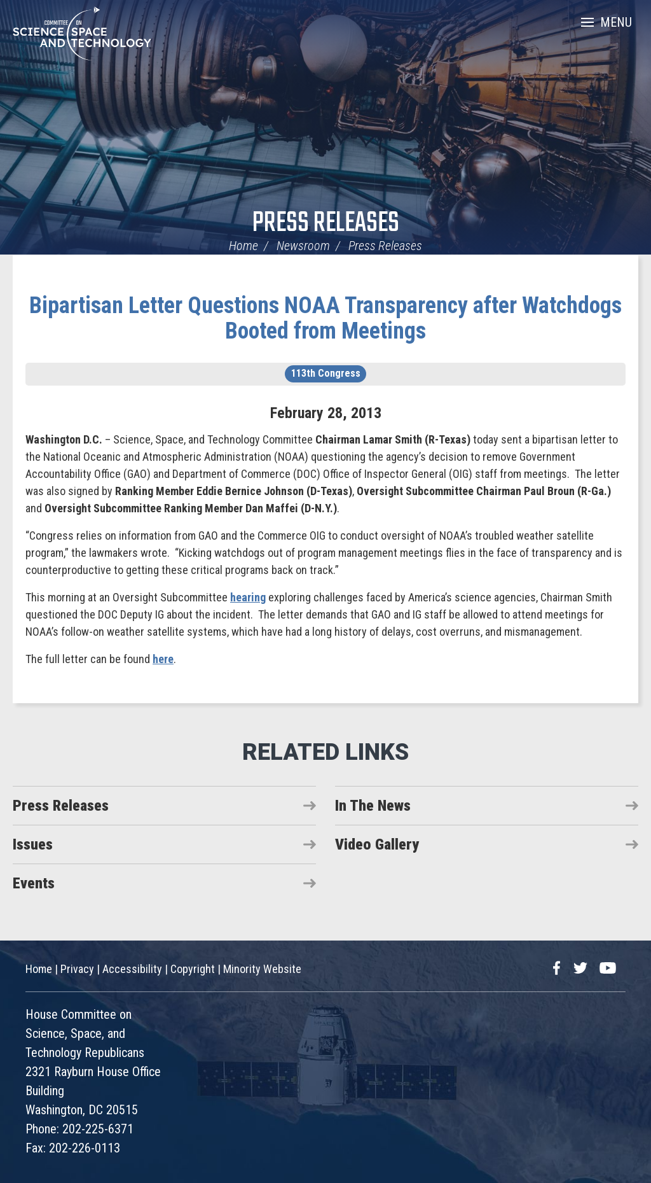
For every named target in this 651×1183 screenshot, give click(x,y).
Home (243, 245)
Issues (33, 844)
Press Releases (325, 224)
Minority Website (262, 969)
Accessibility (132, 969)
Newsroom (303, 245)
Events (34, 883)
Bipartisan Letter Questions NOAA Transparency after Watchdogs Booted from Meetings (325, 318)
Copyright (192, 969)
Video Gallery (377, 844)
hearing (248, 597)
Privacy (77, 969)
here (163, 659)
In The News (373, 806)
